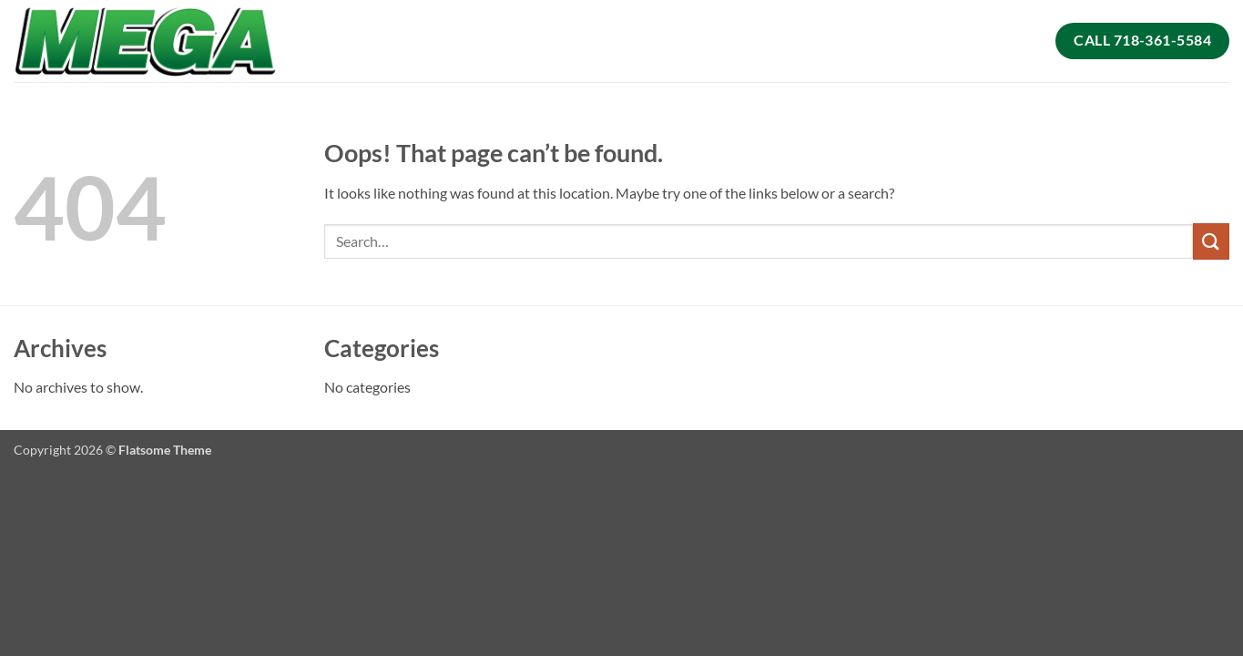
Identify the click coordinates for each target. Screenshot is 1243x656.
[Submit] (1211, 241)
